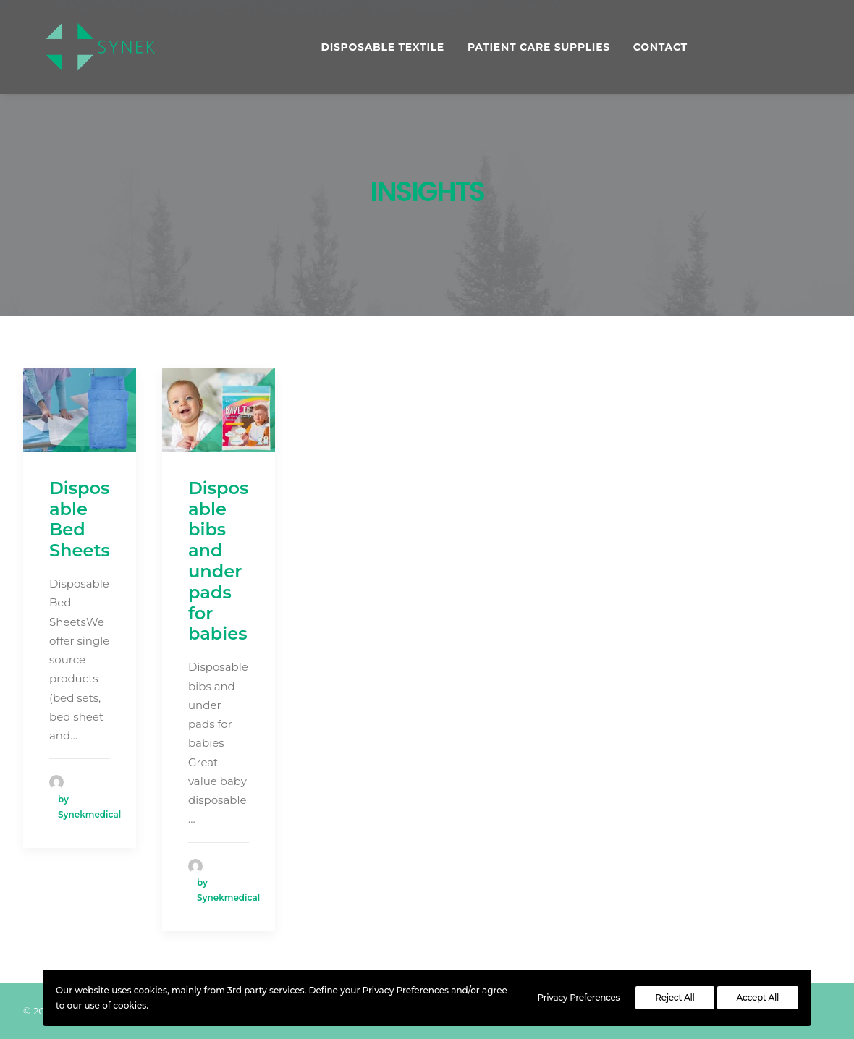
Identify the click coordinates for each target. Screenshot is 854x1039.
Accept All (758, 997)
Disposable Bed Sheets (79, 519)
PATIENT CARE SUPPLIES (533, 48)
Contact (655, 48)
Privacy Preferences (579, 997)
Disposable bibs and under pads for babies (218, 561)
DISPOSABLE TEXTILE (378, 48)
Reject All (674, 997)
